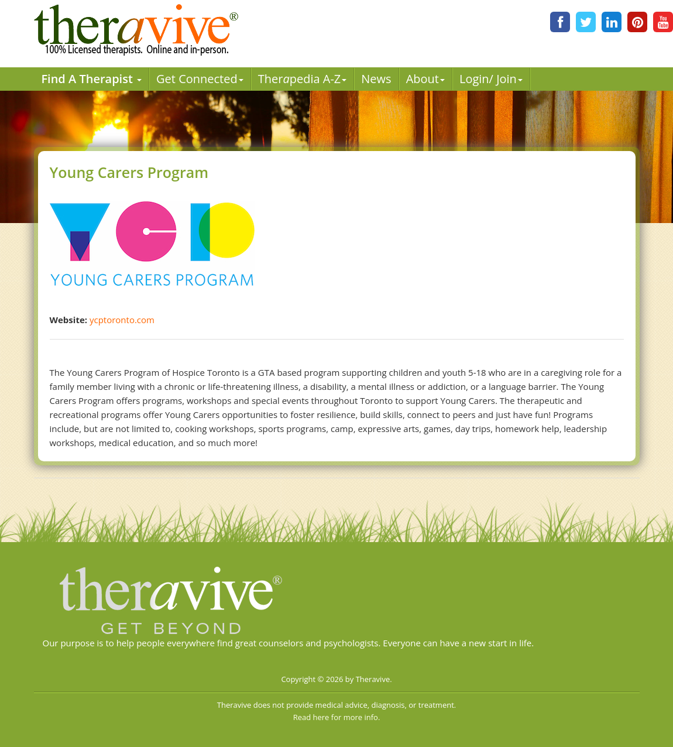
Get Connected (199, 79)
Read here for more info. (336, 717)
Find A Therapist (91, 79)
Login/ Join (491, 79)
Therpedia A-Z (302, 79)
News (376, 79)
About (425, 79)
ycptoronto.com (122, 319)
